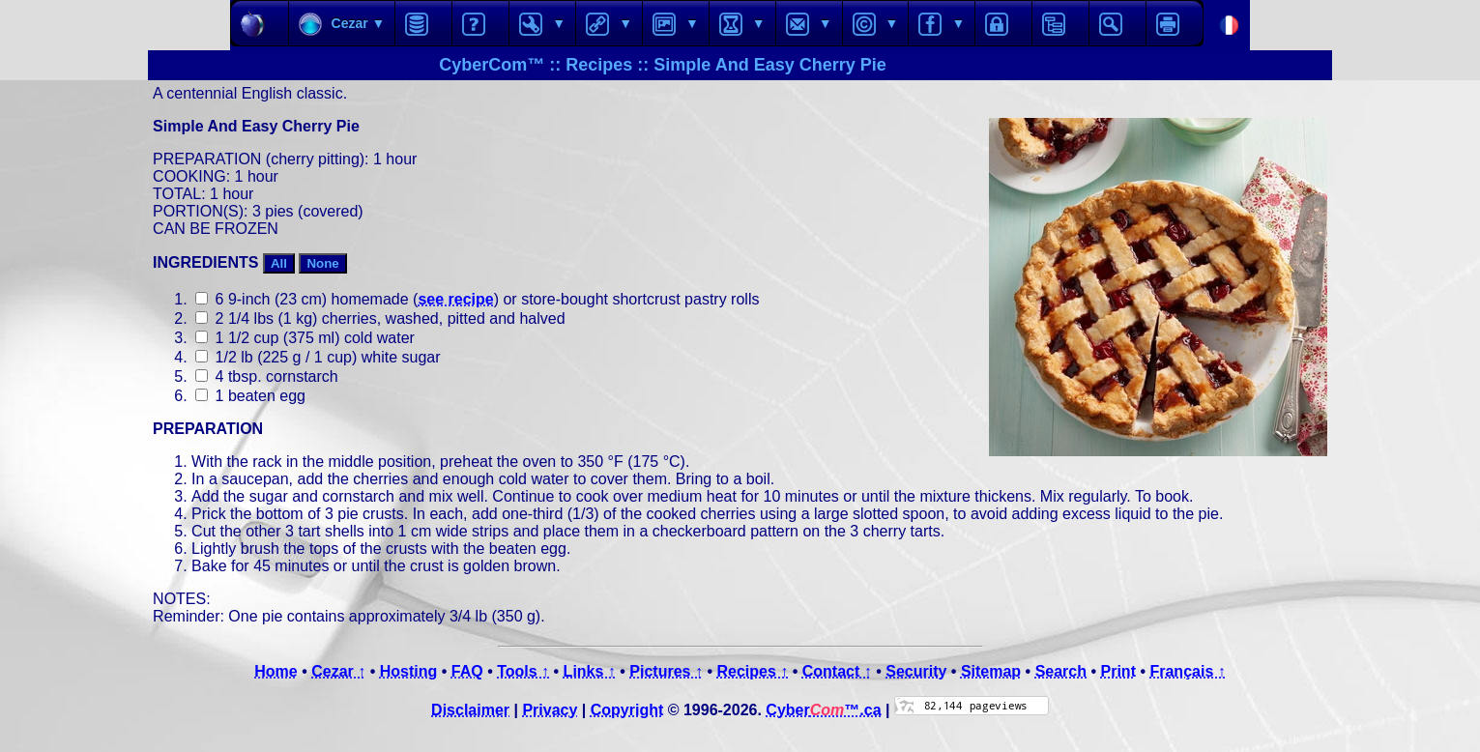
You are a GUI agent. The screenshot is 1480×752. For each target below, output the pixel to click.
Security (915, 671)
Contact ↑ (837, 671)
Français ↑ (1187, 671)
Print (1118, 671)
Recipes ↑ (752, 671)
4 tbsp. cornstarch (266, 376)
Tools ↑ (523, 671)
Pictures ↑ (666, 671)
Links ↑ (590, 671)
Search (1061, 671)
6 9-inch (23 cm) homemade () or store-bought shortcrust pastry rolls (477, 299)
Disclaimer (470, 710)
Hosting (409, 671)
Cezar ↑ (338, 671)
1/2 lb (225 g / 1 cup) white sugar (317, 357)
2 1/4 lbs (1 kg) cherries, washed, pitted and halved (380, 318)
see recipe (455, 299)
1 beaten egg (250, 396)
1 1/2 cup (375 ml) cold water (305, 338)
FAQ (467, 671)
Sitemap (991, 671)
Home (275, 671)
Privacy (549, 710)
